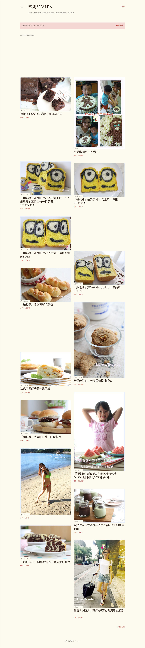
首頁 (30, 13)
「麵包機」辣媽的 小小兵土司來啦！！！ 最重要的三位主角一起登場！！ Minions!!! (45, 201)
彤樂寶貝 (62, 13)
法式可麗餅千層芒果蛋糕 (35, 388)
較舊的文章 (121, 627)
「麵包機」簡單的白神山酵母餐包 (40, 437)
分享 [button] (21, 117)
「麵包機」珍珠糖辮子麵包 (36, 304)
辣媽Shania (40, 6)
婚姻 (52, 13)
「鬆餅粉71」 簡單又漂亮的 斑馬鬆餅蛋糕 (45, 562)
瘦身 (38, 13)
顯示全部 (119, 26)
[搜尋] (123, 6)
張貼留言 (80, 155)
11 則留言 (27, 308)
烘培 (34, 13)
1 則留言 (27, 117)
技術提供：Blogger (72, 641)
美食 (56, 13)
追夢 (43, 13)
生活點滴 (70, 13)
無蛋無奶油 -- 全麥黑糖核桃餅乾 (93, 380)
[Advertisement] (45, 140)
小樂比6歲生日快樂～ (86, 152)
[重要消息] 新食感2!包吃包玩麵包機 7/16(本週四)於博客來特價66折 (95, 475)
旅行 (47, 13)
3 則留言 (27, 260)
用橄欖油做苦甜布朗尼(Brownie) (41, 114)
